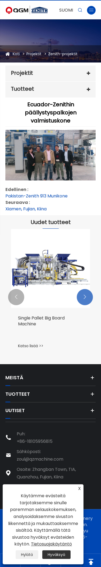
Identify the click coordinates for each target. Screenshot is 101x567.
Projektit (33, 54)
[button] (16, 297)
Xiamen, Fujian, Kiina (26, 209)
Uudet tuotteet (51, 222)
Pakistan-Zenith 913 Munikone (36, 196)
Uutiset (15, 410)
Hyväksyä (56, 554)
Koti (16, 54)
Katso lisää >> (30, 346)
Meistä (14, 377)
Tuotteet (22, 89)
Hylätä (27, 554)
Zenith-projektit (63, 54)
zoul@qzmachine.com (40, 459)
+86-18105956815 (35, 441)
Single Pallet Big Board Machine (41, 321)
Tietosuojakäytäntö (51, 544)
